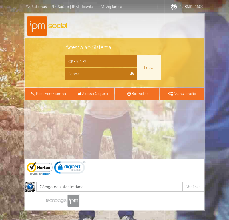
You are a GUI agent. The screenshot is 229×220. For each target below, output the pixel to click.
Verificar (193, 186)
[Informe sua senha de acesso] (101, 74)
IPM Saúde (59, 6)
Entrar (149, 67)
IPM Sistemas (35, 6)
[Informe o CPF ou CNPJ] (101, 61)
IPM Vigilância (110, 6)
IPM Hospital (83, 6)
